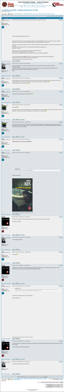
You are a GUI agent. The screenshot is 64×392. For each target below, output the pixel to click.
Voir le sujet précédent (51, 16)
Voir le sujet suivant (59, 16)
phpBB (30, 389)
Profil (22, 6)
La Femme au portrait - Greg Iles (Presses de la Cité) (20, 10)
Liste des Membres (27, 5)
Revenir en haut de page (6, 75)
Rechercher (20, 5)
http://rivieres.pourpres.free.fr (28, 3)
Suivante (9, 11)
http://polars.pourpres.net (38, 3)
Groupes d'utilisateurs (36, 5)
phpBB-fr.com (34, 390)
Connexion (43, 6)
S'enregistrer (49, 5)
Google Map (43, 5)
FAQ (16, 5)
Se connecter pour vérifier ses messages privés (32, 6)
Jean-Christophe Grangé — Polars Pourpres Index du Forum (24, 13)
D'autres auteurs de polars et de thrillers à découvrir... (45, 13)
